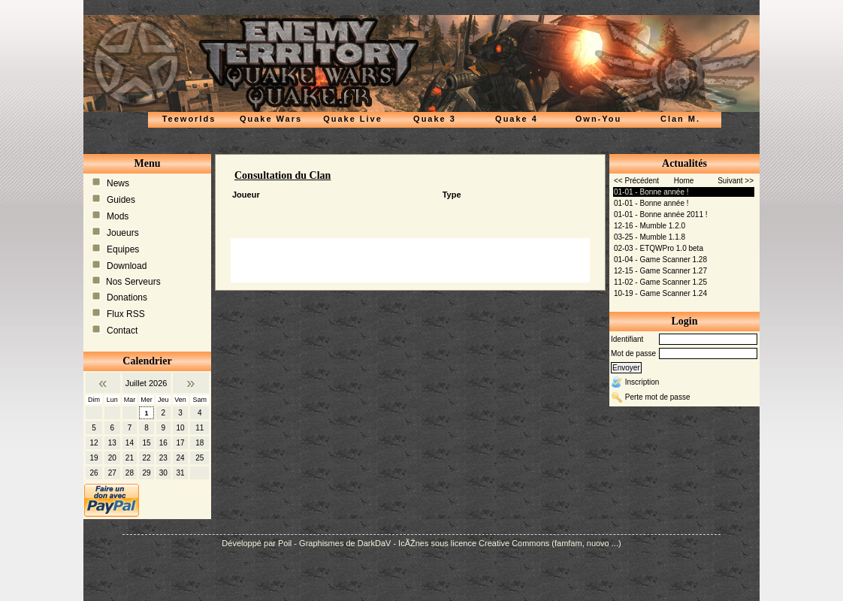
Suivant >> (736, 181)
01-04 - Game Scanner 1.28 (660, 259)
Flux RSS (126, 314)
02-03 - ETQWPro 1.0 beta (658, 248)
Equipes (123, 249)
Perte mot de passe (657, 397)
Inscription (642, 382)
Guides (121, 200)
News (118, 183)
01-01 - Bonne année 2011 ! (661, 214)
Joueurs (123, 233)
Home (684, 181)
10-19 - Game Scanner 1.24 (660, 293)
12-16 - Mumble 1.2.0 (649, 226)
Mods (117, 216)
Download (127, 266)
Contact (122, 330)
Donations (127, 297)
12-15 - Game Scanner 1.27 (660, 271)
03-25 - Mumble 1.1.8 (649, 237)
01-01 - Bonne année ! (651, 192)
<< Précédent (636, 181)
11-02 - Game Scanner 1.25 (660, 282)
